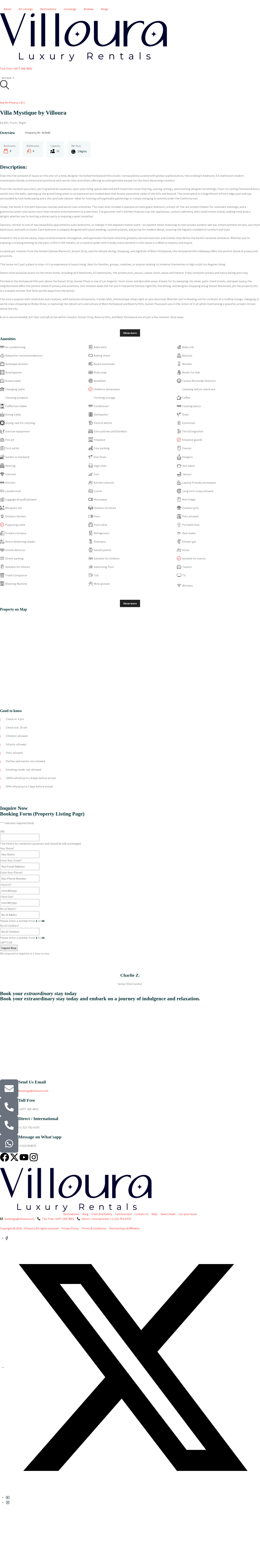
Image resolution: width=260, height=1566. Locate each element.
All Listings (26, 9)
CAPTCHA (6, 942)
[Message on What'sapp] (9, 1143)
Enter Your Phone (11, 872)
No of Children (9, 925)
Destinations (48, 9)
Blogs (104, 9)
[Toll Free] (9, 1107)
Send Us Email (32, 1082)
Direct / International (38, 1118)
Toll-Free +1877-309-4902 (16, 68)
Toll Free (26, 1100)
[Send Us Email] (9, 1088)
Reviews (89, 9)
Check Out (7, 896)
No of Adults (8, 909)
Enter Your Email (11, 860)
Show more (130, 333)
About (7, 9)
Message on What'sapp (40, 1137)
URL (2, 831)
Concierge (70, 9)
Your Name (7, 848)
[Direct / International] (9, 1125)
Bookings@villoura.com (33, 1091)
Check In (6, 884)
